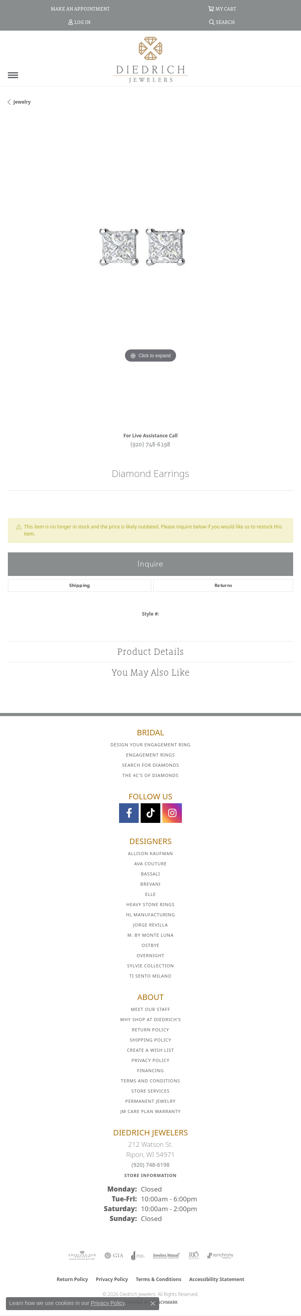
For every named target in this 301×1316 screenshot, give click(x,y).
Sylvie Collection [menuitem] (150, 966)
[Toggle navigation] (13, 75)
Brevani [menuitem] (150, 884)
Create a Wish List (150, 1050)
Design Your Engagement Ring (150, 745)
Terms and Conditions (150, 1081)
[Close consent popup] (152, 1303)
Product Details (150, 651)
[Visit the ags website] (82, 1255)
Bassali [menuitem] (150, 874)
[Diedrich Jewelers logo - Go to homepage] (150, 59)
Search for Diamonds (150, 765)
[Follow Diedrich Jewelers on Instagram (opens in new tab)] (172, 813)
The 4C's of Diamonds (151, 775)
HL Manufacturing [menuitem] (150, 915)
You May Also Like (150, 672)
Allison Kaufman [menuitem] (150, 853)
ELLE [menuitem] (150, 894)
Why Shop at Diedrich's (150, 1019)
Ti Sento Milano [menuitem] (150, 976)
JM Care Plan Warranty (150, 1111)
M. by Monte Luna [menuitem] (150, 935)
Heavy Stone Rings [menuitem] (151, 904)
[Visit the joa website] (138, 1255)
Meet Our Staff (150, 1009)
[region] (150, 271)
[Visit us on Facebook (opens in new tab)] (129, 813)
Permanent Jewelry (150, 1101)
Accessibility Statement (216, 1279)
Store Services (150, 1091)
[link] (79, 8)
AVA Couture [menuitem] (150, 863)
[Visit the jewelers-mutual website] (166, 1255)
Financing (150, 1070)
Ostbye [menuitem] (150, 945)
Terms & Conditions (159, 1279)
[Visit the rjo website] (194, 1255)
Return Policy (150, 1030)
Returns (223, 585)
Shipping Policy (150, 1040)
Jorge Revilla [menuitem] (150, 925)
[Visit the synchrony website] (220, 1255)
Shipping (79, 585)
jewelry (22, 102)
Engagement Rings (150, 755)
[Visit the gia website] (114, 1255)
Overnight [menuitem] (151, 955)
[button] (222, 8)
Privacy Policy (151, 1060)
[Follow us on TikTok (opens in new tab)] (150, 813)
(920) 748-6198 (150, 444)
